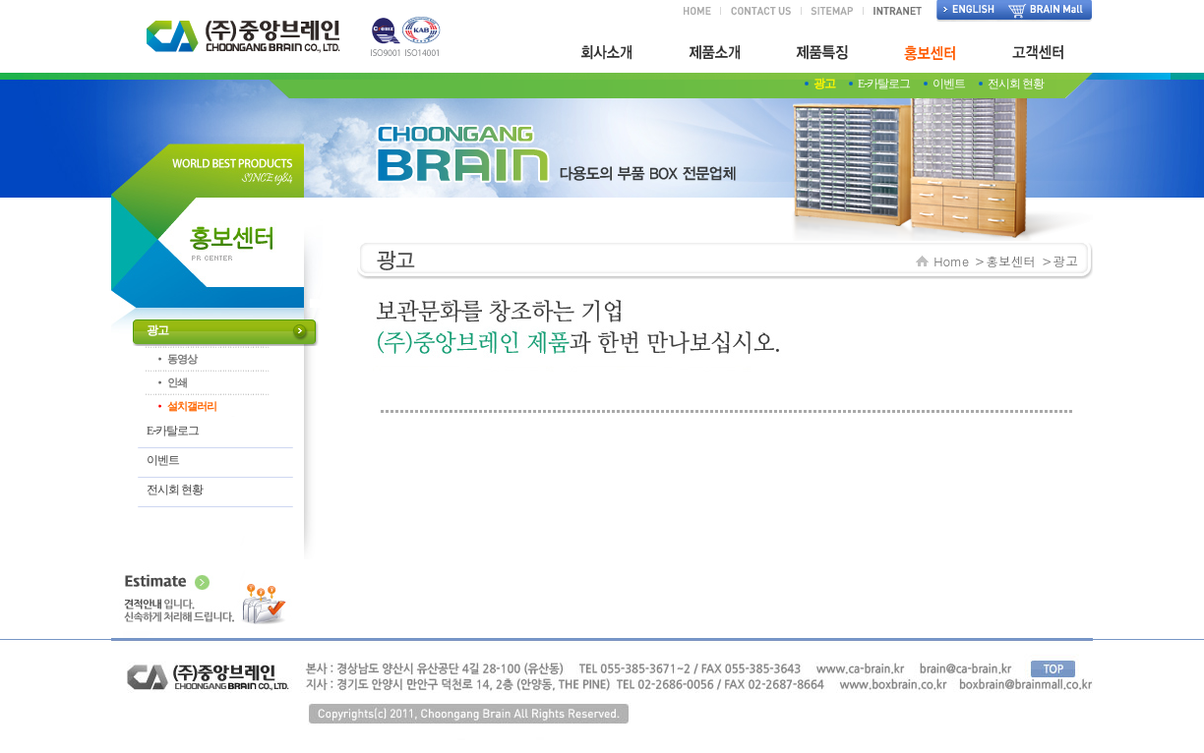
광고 (824, 83)
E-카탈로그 (884, 83)
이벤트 (949, 83)
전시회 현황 (1016, 83)
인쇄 (177, 382)
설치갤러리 (191, 406)
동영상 (182, 359)
